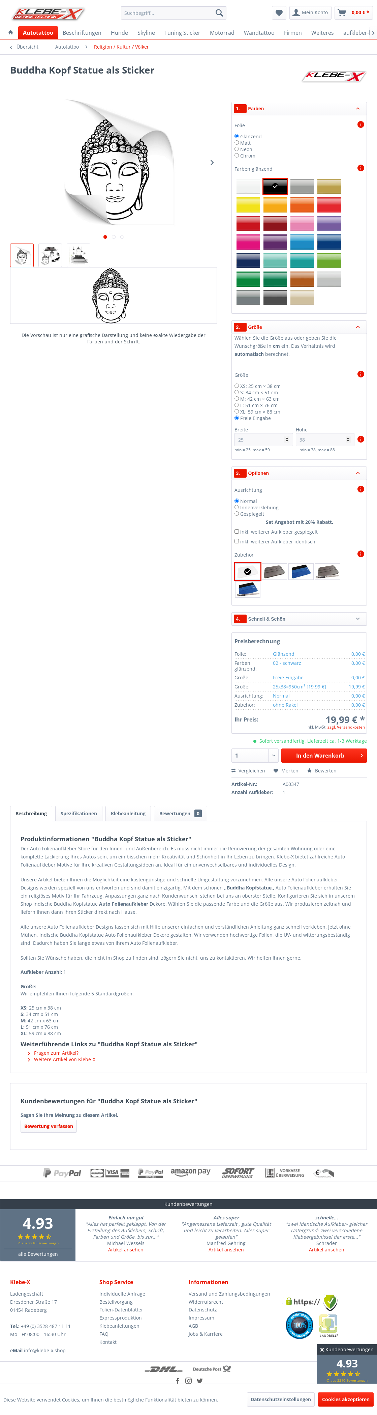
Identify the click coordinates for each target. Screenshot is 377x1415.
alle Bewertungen (38, 1254)
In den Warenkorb (329, 754)
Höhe (325, 436)
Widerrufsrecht (206, 1302)
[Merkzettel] (279, 13)
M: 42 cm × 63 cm (260, 399)
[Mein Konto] (310, 13)
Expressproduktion (120, 1317)
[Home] (10, 32)
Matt (245, 143)
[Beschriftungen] (82, 32)
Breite (263, 436)
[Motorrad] (222, 32)
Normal (248, 501)
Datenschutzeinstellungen (281, 1399)
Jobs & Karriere (206, 1334)
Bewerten (322, 770)
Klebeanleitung (128, 813)
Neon (246, 149)
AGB (193, 1326)
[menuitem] (173, 13)
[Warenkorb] (354, 13)
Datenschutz (203, 1309)
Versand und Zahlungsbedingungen (229, 1294)
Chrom (247, 155)
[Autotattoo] (38, 32)
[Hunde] (119, 32)
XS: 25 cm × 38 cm (260, 386)
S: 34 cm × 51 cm (259, 392)
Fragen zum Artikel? (53, 1053)
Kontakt (108, 1342)
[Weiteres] (323, 32)
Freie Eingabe (255, 418)
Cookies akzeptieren (346, 1399)
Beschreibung (31, 813)
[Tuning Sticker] (182, 32)
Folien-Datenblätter (121, 1309)
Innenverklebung (259, 507)
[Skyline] (146, 32)
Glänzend (251, 136)
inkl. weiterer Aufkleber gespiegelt (279, 532)
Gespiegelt (252, 514)
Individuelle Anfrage (122, 1294)
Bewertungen (180, 813)
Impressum (201, 1317)
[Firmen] (293, 32)
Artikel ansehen (126, 1249)
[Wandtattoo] (259, 32)
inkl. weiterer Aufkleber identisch (277, 541)
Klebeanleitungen (119, 1326)
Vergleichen (248, 770)
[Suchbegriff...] (173, 13)
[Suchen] (219, 13)
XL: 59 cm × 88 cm (260, 411)
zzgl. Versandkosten (346, 727)
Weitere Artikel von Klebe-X (61, 1059)
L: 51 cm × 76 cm (259, 405)
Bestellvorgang (116, 1302)
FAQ (103, 1334)
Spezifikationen (79, 813)
